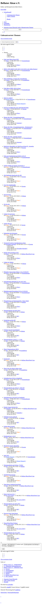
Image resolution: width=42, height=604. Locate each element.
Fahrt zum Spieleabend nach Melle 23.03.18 (15, 156)
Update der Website (8, 262)
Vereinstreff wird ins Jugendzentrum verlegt (15, 243)
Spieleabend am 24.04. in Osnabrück (13, 378)
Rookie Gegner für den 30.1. (11, 407)
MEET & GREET (8, 98)
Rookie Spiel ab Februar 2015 (11, 252)
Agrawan (8, 118)
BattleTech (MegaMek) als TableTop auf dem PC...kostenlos (19, 146)
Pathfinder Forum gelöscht (10, 416)
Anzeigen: (9, 544)
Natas (7, 167)
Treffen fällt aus (8, 223)
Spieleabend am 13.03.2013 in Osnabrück (14, 397)
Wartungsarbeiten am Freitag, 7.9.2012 (13, 465)
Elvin (7, 60)
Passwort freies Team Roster (11, 513)
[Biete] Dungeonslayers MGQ (11, 349)
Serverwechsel (7, 194)
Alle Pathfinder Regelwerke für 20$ (13, 175)
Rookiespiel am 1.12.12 (10, 436)
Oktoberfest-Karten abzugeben (11, 445)
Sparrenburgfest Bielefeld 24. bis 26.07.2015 (15, 281)
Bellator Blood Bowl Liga (28, 254)
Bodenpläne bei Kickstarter (10, 233)
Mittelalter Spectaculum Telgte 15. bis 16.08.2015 (16, 272)
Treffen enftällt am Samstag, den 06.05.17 (14, 165)
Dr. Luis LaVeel (10, 495)
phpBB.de (17, 590)
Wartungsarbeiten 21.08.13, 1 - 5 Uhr (13, 339)
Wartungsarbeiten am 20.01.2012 (12, 503)
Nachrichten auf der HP (10, 320)
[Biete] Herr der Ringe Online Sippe (13, 368)
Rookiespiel (7, 359)
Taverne (24, 109)
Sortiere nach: (28, 544)
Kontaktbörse (26, 80)
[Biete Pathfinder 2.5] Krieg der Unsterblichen (15, 78)
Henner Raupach (10, 99)
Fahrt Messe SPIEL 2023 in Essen (12, 88)
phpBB (8, 587)
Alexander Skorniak (11, 244)
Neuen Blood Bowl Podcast (10, 523)
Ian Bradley (10, 584)
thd (6, 312)
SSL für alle (7, 204)
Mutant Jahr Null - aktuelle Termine (13, 136)
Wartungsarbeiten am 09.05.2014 (12, 310)
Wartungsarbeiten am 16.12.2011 (12, 532)
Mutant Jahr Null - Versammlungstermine (14, 117)
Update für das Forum (9, 214)
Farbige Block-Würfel (9, 426)
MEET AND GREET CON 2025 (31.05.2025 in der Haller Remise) (20, 69)
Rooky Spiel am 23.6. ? (9, 494)
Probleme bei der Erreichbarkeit (12, 330)
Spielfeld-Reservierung (9, 474)
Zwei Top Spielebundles (10, 185)
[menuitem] (13, 15)
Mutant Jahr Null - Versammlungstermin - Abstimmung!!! (18, 127)
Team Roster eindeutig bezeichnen (12, 484)
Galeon (7, 80)
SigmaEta (8, 408)
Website (24, 196)
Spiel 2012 (6, 455)
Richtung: (8, 546)
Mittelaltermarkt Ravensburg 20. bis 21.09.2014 (16, 291)
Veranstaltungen (26, 60)
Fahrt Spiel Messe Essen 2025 (11, 59)
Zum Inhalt (3, 9)
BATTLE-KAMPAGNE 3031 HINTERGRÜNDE (16, 107)
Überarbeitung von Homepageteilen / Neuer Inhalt (16, 301)
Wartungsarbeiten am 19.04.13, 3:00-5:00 (14, 388)
